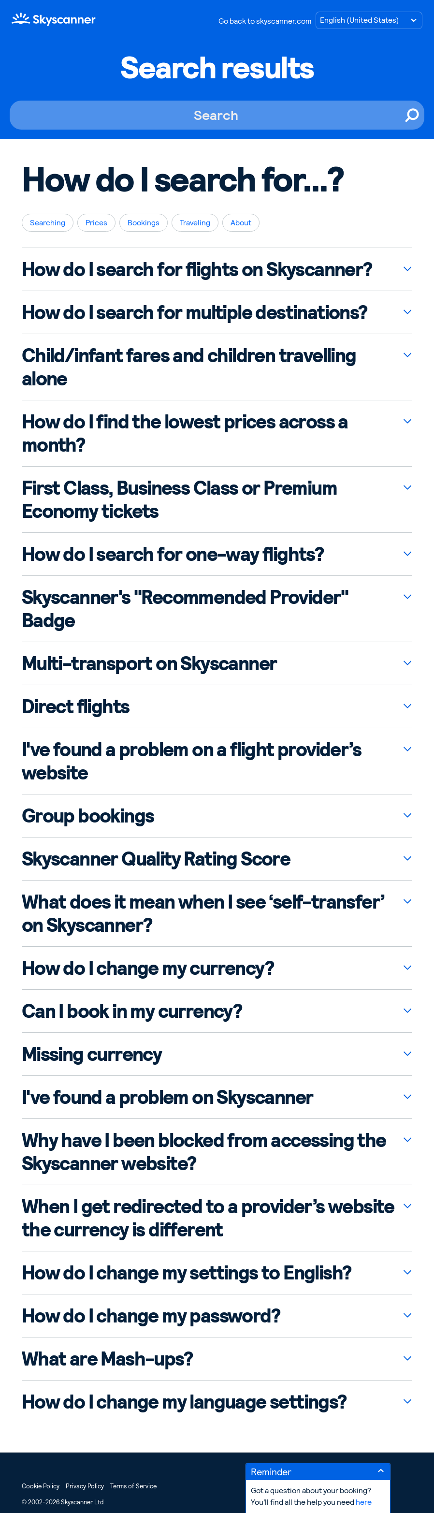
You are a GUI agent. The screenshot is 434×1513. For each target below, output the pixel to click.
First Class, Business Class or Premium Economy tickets (179, 499)
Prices (96, 222)
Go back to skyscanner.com (264, 21)
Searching (47, 222)
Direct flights (76, 706)
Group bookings (88, 815)
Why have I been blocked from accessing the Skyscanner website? (204, 1152)
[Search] (217, 115)
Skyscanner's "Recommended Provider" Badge (185, 609)
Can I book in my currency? (132, 1011)
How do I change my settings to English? (186, 1272)
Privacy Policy (85, 1486)
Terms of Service (133, 1486)
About (241, 222)
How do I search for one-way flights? (172, 554)
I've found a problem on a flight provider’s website (191, 761)
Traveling (195, 222)
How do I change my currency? (148, 968)
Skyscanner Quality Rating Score (156, 858)
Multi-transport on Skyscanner (149, 663)
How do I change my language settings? (184, 1401)
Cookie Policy (40, 1486)
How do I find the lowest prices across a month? (185, 433)
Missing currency (91, 1054)
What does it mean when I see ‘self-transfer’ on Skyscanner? (203, 913)
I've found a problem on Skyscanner (167, 1097)
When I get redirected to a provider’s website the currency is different (208, 1218)
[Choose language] (369, 20)
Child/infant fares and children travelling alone (189, 367)
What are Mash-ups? (107, 1358)
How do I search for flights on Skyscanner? (197, 269)
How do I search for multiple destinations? (194, 312)
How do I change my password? (151, 1315)
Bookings (143, 222)
